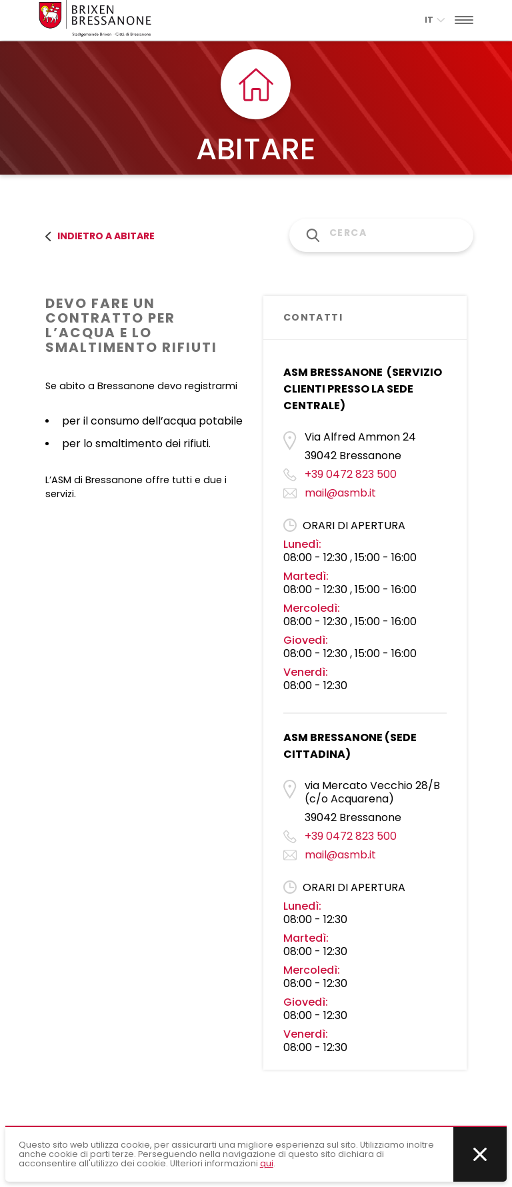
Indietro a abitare (100, 236)
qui (266, 1163)
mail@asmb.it (340, 493)
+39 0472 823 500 (351, 474)
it (435, 19)
